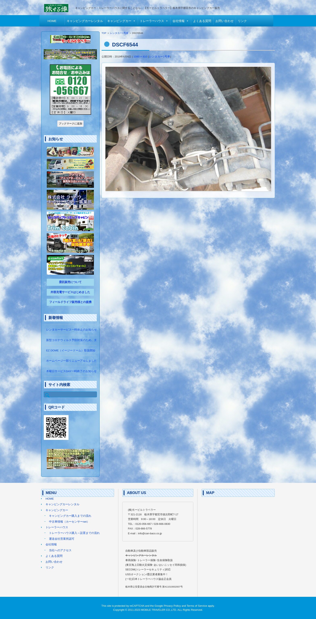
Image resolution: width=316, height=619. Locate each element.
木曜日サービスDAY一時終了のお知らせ (71, 371)
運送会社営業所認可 (61, 538)
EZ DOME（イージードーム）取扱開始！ (72, 350)
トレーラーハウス (153, 21)
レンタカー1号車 (119, 33)
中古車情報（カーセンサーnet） (69, 521)
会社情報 (180, 21)
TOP (104, 33)
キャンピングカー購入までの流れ (70, 515)
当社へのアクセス (60, 550)
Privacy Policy (172, 605)
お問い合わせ (226, 21)
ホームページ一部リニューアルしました (71, 360)
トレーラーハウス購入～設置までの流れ (74, 532)
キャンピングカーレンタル (86, 21)
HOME (53, 21)
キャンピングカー (121, 21)
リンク (243, 21)
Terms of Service (197, 605)
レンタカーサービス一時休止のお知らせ (71, 329)
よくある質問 (204, 21)
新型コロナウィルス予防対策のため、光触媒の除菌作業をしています (90, 340)
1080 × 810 (140, 56)
